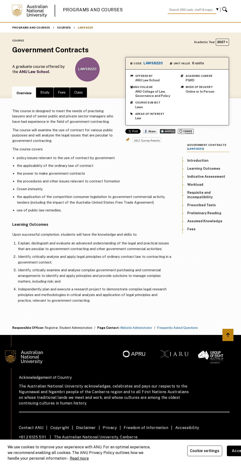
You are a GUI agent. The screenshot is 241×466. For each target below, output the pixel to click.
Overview (24, 93)
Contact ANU (31, 427)
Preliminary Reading (204, 213)
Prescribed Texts (201, 205)
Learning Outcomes (203, 168)
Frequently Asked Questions (177, 328)
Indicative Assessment (206, 176)
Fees (61, 92)
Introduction (197, 160)
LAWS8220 (85, 27)
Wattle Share (168, 131)
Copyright (59, 427)
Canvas (186, 131)
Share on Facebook (150, 131)
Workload (195, 184)
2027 (222, 42)
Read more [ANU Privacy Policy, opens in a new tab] (79, 458)
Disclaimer (86, 427)
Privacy (110, 427)
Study (44, 92)
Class (78, 92)
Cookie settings (204, 451)
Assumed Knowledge (204, 221)
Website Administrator (136, 328)
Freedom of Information (146, 427)
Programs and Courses (93, 9)
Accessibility (187, 427)
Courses (64, 27)
